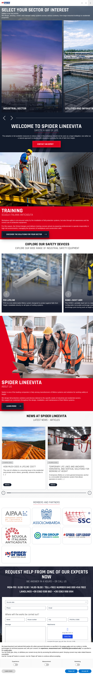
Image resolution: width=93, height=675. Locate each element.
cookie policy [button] (8, 650)
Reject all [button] (71, 671)
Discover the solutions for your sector (24, 234)
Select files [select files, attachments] (67, 636)
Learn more (11, 406)
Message (8, 624)
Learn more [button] (8, 671)
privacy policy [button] (66, 646)
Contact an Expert (45, 144)
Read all (7, 485)
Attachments (51, 624)
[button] (5, 118)
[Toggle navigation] (90, 3)
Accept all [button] (85, 671)
